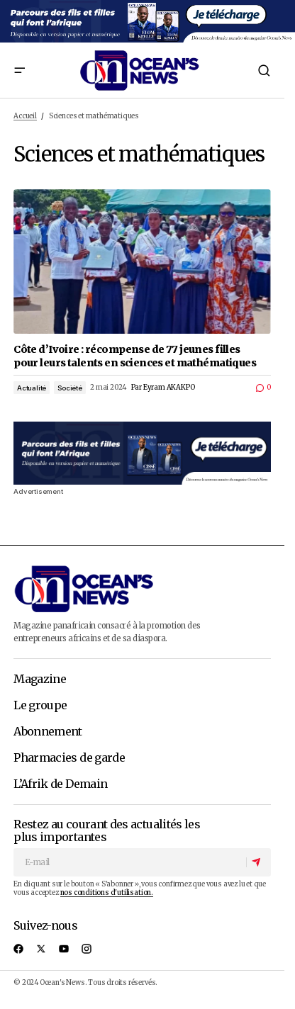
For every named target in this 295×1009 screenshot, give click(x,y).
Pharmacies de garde (69, 758)
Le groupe (40, 705)
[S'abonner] (258, 862)
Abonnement (47, 732)
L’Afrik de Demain (60, 784)
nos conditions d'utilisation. (106, 893)
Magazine (39, 679)
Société (69, 388)
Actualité (31, 388)
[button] (19, 70)
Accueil (25, 116)
